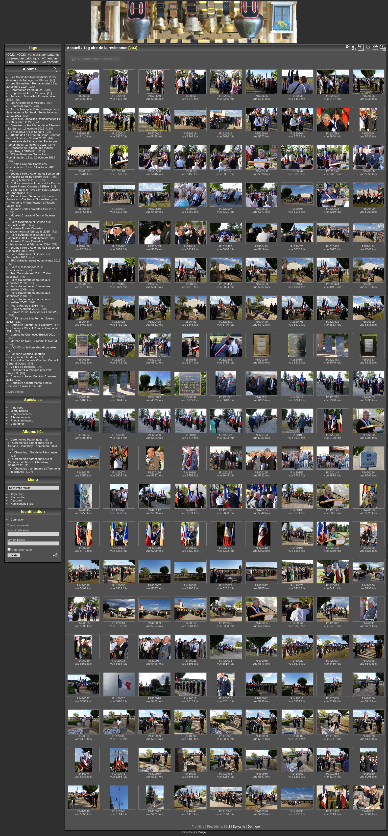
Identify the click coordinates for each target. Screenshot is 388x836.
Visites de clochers (23, 366)
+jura (10, 62)
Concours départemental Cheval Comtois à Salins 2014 (29, 384)
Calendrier (17, 423)
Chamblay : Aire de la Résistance (35, 452)
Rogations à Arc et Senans (28, 93)
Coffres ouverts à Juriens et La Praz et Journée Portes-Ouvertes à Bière (33, 185)
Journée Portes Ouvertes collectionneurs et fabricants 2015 (28, 230)
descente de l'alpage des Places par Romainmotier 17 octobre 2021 (31, 143)
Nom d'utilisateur (18, 530)
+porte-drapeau (27, 62)
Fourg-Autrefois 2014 (24, 305)
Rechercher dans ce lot (98, 59)
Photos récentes (21, 414)
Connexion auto (19, 549)
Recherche (18, 497)
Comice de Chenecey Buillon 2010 (33, 334)
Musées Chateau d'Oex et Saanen (33, 215)
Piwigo (202, 832)
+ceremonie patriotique (23, 58)
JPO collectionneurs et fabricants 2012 (35, 260)
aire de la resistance (109, 48)
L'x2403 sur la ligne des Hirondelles (33, 347)
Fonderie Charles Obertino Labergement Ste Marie (25, 355)
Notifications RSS (22, 503)
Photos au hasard (22, 420)
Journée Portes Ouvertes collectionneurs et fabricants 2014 (28, 242)
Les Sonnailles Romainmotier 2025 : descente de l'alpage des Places (31, 78)
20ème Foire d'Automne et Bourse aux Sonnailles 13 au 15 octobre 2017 (33, 175)
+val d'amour (49, 62)
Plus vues (17, 407)
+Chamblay (50, 58)
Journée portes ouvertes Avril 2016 (33, 208)
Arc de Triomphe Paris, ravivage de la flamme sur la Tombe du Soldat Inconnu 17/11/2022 (32, 112)
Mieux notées (19, 410)
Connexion (17, 519)
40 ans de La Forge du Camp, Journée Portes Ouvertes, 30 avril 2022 (33, 136)
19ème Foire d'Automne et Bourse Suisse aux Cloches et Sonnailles (30, 197)
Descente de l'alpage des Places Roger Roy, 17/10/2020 (29, 149)
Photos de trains (21, 105)
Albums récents (21, 417)
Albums (30, 69)
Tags (14, 494)
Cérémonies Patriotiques (27, 89)
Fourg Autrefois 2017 (24, 180)
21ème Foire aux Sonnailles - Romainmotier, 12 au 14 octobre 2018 (30, 165)
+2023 (21, 54)
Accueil (73, 48)
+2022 (10, 54)
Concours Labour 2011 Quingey (31, 324)
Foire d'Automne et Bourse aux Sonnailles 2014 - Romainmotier (28, 236)
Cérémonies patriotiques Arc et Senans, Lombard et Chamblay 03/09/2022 (30, 462)
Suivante (239, 826)
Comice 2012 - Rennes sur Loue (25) (35, 312)
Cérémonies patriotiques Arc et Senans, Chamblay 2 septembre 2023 (32, 444)
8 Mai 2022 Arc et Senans (27, 131)
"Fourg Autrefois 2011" (25, 308)
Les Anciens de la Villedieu (28, 102)
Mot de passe (16, 539)
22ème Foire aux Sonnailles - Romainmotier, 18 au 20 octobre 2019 (30, 156)
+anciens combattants (43, 54)
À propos (16, 500)
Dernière (254, 826)
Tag (86, 48)
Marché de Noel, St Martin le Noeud (34, 340)
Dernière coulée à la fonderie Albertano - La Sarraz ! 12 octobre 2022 (33, 127)
